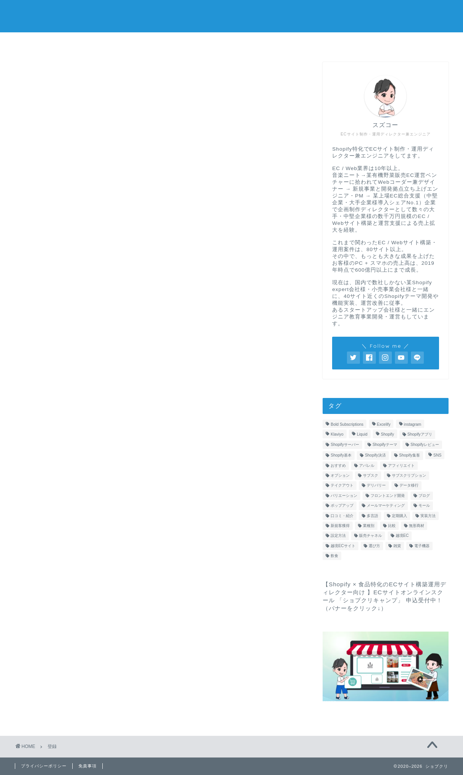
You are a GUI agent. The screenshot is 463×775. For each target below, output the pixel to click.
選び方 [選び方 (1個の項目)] (374, 546)
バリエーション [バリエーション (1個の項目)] (344, 495)
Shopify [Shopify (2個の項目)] (387, 435)
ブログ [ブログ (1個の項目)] (424, 495)
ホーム (140, 42)
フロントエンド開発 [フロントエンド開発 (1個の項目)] (388, 495)
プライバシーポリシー (44, 766)
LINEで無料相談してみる (323, 42)
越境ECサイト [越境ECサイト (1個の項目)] (343, 546)
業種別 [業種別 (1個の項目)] (368, 526)
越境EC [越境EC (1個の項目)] (402, 536)
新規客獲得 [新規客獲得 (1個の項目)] (340, 526)
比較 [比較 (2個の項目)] (392, 526)
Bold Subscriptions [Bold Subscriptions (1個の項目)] (347, 425)
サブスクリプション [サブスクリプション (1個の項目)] (409, 476)
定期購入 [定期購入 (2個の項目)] (399, 516)
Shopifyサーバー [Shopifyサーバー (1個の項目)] (345, 444)
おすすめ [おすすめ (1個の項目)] (338, 465)
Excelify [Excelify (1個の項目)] (384, 425)
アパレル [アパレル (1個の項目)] (366, 465)
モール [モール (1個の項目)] (424, 506)
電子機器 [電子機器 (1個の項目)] (422, 546)
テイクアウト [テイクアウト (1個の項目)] (342, 486)
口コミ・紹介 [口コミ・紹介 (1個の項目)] (342, 516)
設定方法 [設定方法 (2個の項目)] (338, 536)
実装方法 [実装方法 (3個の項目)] (428, 516)
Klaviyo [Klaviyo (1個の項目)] (337, 435)
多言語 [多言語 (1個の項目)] (372, 516)
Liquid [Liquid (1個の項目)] (362, 435)
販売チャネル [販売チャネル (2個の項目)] (370, 536)
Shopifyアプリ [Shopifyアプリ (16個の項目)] (419, 435)
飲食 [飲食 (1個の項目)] (334, 556)
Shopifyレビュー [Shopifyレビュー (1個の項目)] (424, 444)
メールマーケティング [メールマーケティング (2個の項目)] (386, 506)
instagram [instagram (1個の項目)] (413, 425)
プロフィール (232, 42)
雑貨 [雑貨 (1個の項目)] (397, 546)
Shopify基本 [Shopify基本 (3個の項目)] (341, 456)
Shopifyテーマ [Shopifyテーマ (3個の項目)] (384, 444)
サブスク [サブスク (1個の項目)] (370, 476)
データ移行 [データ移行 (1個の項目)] (408, 486)
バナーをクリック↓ (355, 608)
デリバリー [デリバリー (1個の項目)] (376, 486)
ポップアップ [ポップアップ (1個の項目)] (342, 506)
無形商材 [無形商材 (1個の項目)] (416, 526)
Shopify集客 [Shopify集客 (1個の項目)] (409, 456)
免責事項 (87, 766)
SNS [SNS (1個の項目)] (437, 456)
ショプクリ (231, 15)
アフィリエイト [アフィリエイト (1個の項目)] (401, 465)
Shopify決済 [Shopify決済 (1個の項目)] (375, 456)
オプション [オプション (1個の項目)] (340, 476)
